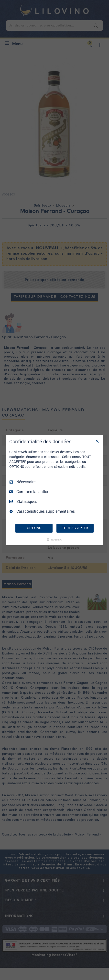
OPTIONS (34, 528)
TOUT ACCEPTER (75, 528)
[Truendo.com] (54, 539)
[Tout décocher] (97, 441)
